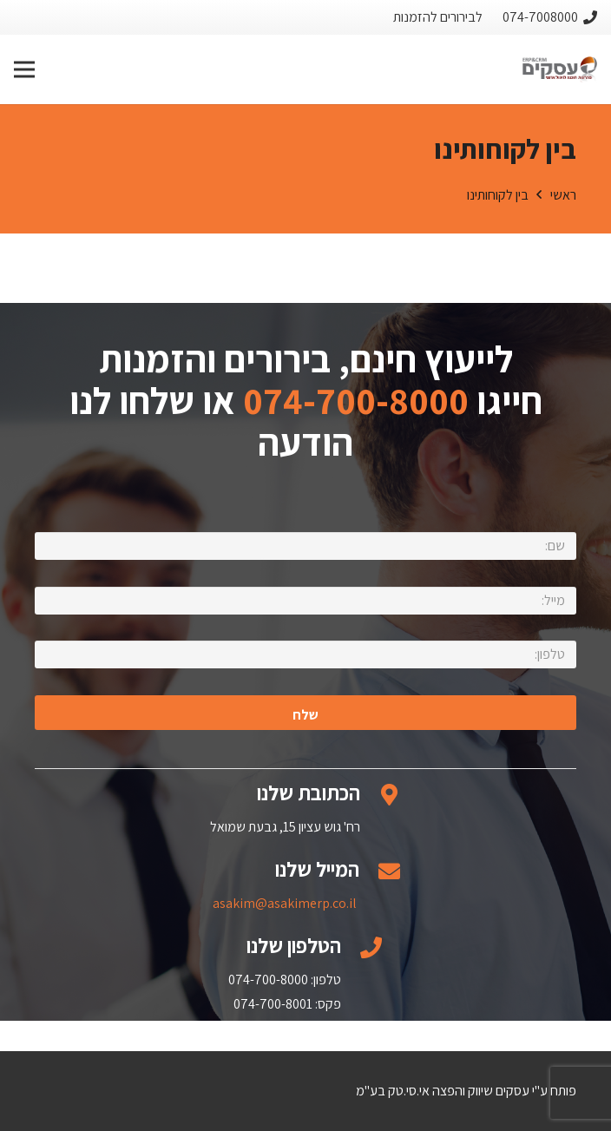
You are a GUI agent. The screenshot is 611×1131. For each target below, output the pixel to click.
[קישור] (559, 69)
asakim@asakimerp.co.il (285, 903)
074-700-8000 (356, 400)
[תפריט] (24, 69)
